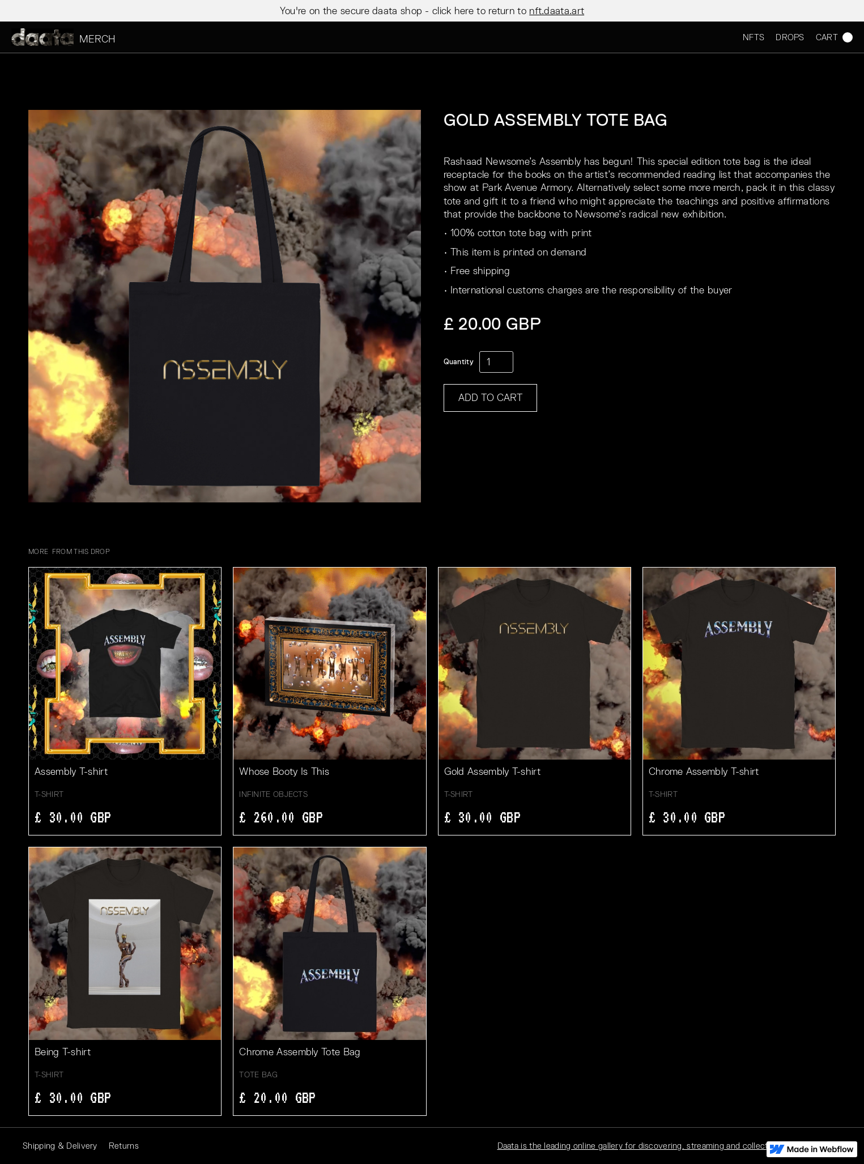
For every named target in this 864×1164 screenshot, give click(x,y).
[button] (829, 37)
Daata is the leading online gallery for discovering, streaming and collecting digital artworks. (669, 1145)
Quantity (459, 361)
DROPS (790, 37)
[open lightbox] (224, 306)
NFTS (753, 37)
